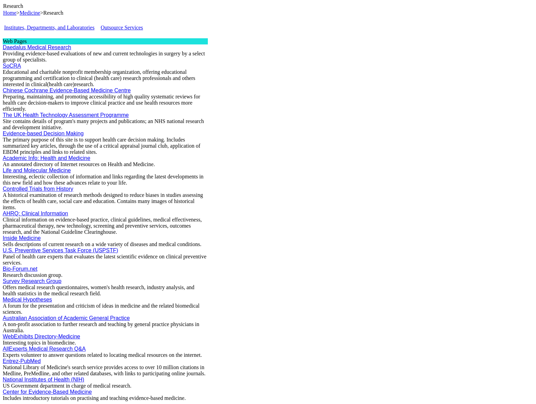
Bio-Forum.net (20, 269)
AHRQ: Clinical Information (35, 213)
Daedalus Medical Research (37, 47)
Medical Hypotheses (27, 299)
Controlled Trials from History (38, 189)
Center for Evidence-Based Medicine (47, 392)
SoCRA (12, 66)
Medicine (29, 13)
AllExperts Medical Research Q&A (44, 349)
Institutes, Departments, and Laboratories (49, 27)
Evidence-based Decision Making (43, 133)
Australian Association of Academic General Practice (66, 318)
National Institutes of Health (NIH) (43, 379)
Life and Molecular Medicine (37, 170)
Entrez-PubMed (22, 361)
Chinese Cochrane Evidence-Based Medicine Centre (67, 90)
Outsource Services (121, 27)
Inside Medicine (22, 238)
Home (9, 13)
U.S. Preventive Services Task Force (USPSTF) (60, 250)
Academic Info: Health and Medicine (46, 158)
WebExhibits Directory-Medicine (41, 336)
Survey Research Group (32, 281)
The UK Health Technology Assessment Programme (66, 115)
